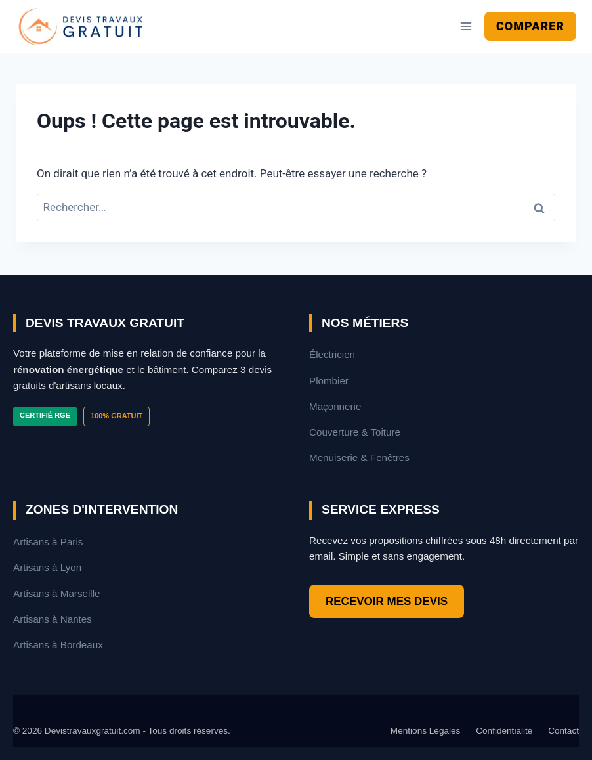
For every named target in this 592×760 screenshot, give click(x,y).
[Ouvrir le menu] (466, 26)
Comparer (530, 26)
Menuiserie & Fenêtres (359, 457)
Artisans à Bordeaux (58, 644)
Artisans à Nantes (52, 619)
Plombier (329, 380)
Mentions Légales (426, 731)
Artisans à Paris (48, 541)
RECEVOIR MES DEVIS (387, 601)
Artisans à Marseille (56, 593)
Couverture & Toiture (354, 431)
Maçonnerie (335, 406)
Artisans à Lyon (47, 567)
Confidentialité (504, 731)
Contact (563, 731)
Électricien (332, 354)
